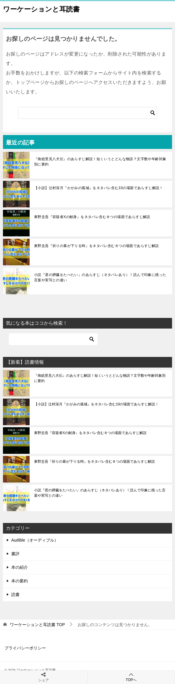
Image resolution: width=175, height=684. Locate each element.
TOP (37, 624)
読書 (15, 594)
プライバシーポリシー (25, 648)
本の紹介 (19, 567)
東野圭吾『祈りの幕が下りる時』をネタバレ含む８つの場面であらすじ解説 (96, 246)
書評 (15, 553)
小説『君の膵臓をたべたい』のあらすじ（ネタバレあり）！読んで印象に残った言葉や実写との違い (100, 277)
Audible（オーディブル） (34, 540)
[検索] (87, 113)
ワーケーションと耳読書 (41, 9)
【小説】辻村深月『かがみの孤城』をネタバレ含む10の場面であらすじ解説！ (98, 188)
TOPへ (131, 677)
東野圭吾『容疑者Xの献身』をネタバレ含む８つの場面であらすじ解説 (92, 217)
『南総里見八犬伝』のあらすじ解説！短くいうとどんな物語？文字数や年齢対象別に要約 (100, 161)
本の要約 (19, 581)
